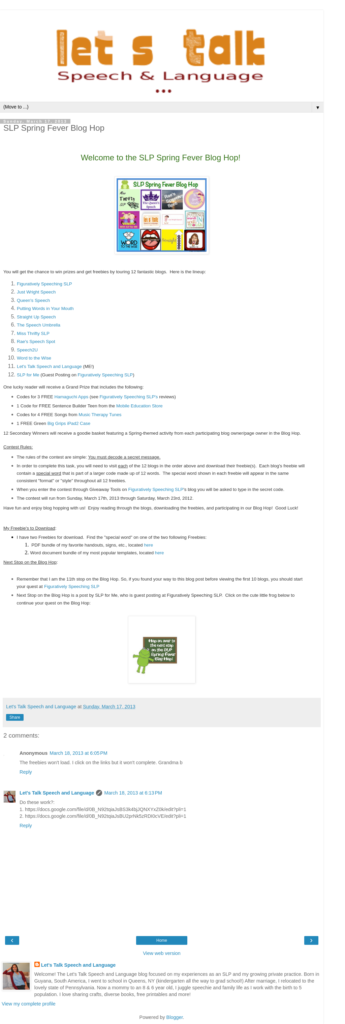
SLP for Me (28, 374)
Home (161, 940)
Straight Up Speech (36, 316)
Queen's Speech (33, 300)
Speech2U (27, 349)
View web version (162, 953)
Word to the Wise (34, 358)
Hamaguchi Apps (71, 396)
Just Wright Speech (36, 291)
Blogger (174, 1017)
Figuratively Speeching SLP (44, 283)
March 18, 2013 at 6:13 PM (133, 793)
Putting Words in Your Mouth (45, 308)
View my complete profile (29, 1003)
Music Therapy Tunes (100, 414)
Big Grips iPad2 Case (69, 423)
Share (14, 717)
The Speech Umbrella (38, 325)
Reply (26, 772)
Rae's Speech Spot (36, 341)
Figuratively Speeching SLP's (129, 396)
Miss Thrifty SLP (33, 333)
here (149, 545)
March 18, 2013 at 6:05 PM (78, 753)
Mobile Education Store (139, 405)
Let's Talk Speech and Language (49, 366)
